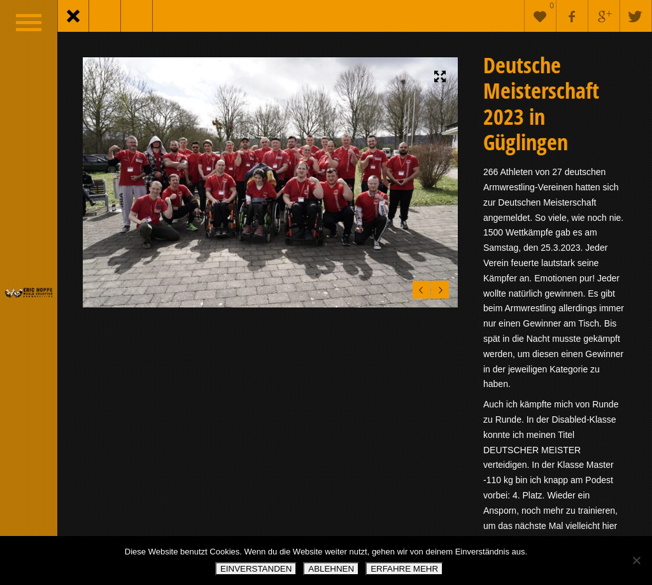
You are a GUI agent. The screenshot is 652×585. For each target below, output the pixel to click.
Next (438, 287)
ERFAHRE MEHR (404, 569)
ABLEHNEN (331, 569)
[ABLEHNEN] (636, 560)
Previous (419, 287)
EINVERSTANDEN (256, 569)
